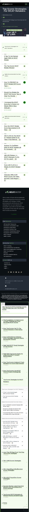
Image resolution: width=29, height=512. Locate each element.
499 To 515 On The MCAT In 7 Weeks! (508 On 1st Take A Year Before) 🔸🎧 (12, 137)
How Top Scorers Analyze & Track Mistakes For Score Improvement (13, 363)
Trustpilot (14, 214)
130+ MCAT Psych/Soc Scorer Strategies (12, 478)
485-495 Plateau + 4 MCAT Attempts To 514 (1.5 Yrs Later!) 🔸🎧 (11, 157)
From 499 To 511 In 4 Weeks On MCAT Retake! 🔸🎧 (12, 166)
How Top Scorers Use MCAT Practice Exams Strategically (12, 371)
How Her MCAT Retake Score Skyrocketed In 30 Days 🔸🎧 (12, 128)
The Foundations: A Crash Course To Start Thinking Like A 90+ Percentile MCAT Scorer (13, 321)
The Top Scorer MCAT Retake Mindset (10, 396)
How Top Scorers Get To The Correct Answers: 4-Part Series (12, 329)
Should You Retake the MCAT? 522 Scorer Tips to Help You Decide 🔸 (12, 94)
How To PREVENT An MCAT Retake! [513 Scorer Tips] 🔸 (12, 84)
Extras (5, 503)
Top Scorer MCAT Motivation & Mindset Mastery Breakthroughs (13, 495)
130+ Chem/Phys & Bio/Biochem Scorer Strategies (13, 469)
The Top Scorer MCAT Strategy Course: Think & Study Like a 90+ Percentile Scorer (14, 308)
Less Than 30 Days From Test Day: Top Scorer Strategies (13, 453)
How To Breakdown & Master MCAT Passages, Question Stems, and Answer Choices (13, 338)
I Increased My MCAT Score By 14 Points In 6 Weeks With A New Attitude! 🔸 (13, 413)
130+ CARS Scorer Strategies (12, 460)
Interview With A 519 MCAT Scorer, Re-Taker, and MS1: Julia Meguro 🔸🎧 (11, 447)
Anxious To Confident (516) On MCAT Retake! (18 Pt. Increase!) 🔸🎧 (12, 147)
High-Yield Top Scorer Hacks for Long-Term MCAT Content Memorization (13, 355)
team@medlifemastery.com (11, 288)
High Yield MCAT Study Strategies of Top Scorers (13, 346)
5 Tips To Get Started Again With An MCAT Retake (11, 58)
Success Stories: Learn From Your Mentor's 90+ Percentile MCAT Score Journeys (13, 487)
